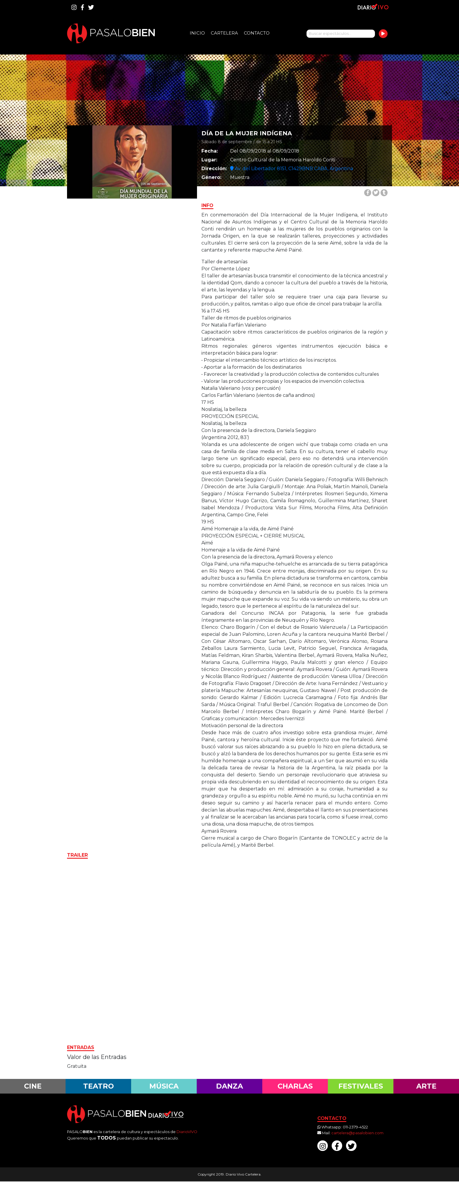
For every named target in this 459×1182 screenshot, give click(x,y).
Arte (426, 1086)
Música (164, 1086)
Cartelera (224, 33)
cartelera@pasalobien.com (357, 1133)
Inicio (197, 33)
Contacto (257, 33)
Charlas (295, 1086)
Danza (229, 1086)
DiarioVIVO (187, 1132)
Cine (33, 1086)
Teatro (98, 1086)
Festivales (360, 1086)
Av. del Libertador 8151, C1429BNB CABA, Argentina (291, 168)
